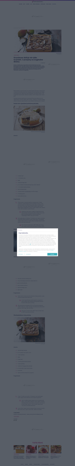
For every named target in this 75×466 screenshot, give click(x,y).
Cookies (24, 251)
